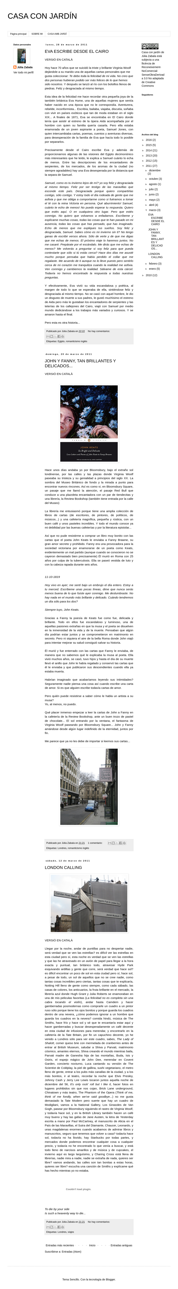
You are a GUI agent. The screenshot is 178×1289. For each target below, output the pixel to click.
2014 (149, 150)
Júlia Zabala (25, 67)
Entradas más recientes (60, 1245)
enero (153, 268)
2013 (149, 155)
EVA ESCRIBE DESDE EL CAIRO (77, 51)
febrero (153, 263)
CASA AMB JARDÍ (57, 34)
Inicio (92, 1245)
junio (152, 194)
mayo (152, 199)
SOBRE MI (37, 34)
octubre (154, 178)
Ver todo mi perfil (23, 72)
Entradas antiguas (121, 1245)
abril (152, 204)
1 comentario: (95, 843)
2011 (149, 165)
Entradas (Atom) (71, 1251)
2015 (149, 145)
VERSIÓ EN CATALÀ (59, 59)
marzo (153, 210)
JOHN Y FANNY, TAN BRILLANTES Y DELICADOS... (156, 239)
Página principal (18, 34)
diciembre (155, 170)
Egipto (61, 341)
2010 (149, 275)
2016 (149, 139)
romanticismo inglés (76, 341)
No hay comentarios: (99, 331)
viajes (71, 1232)
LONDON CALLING (63, 867)
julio (151, 189)
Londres (62, 848)
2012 (149, 160)
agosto (153, 184)
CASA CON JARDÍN (42, 16)
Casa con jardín (151, 52)
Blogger (110, 1279)
